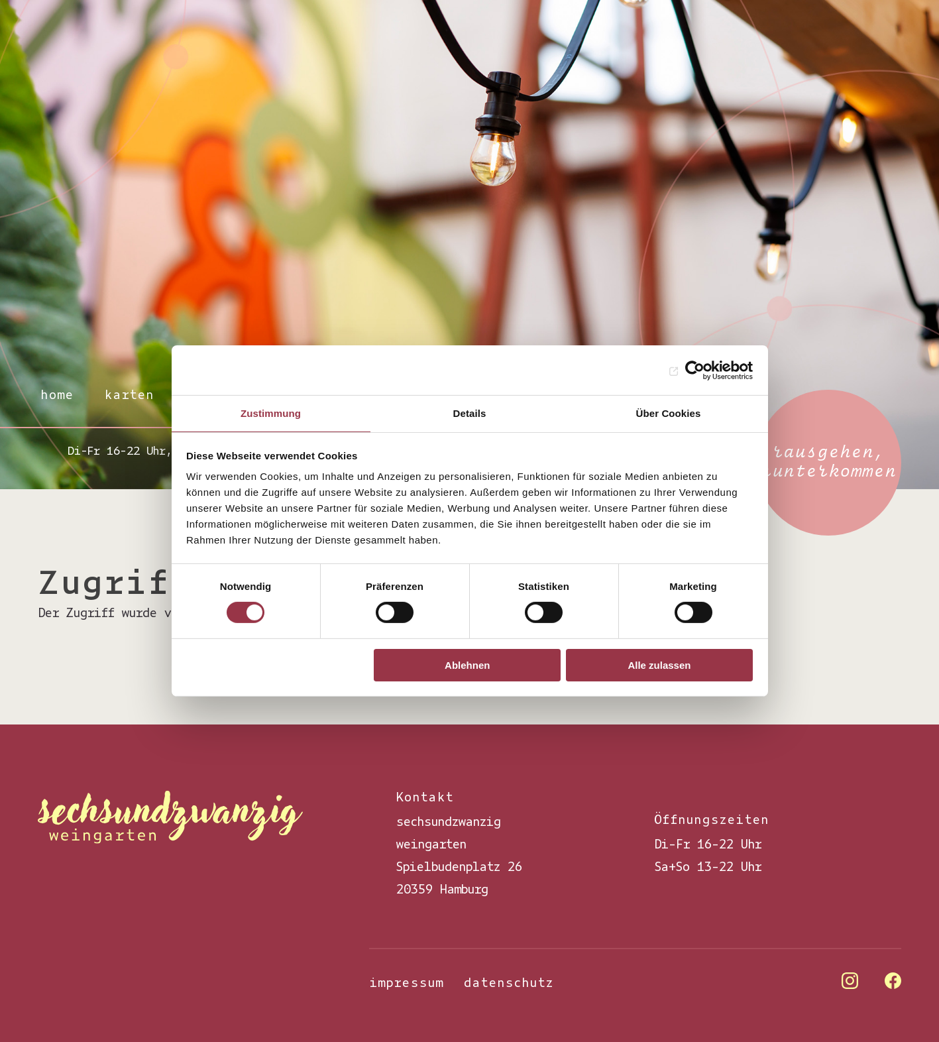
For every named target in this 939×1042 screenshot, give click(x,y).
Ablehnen (467, 665)
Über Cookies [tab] (668, 413)
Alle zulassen (659, 665)
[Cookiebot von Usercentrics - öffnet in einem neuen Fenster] (695, 370)
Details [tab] (469, 413)
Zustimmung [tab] (271, 413)
